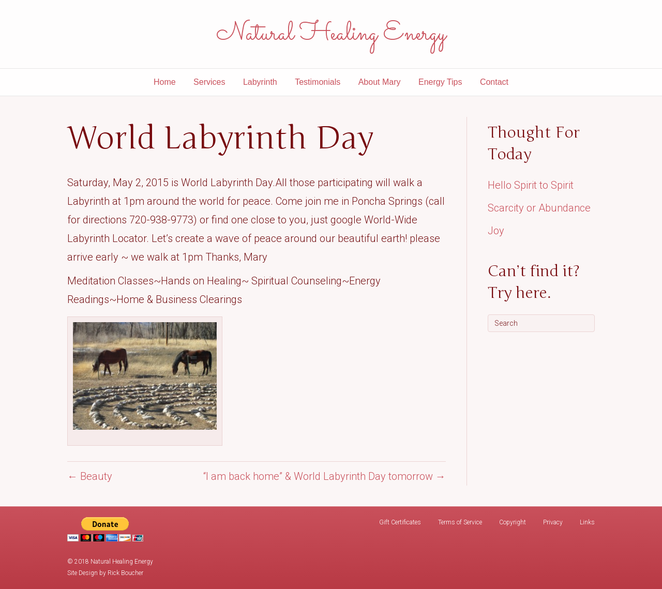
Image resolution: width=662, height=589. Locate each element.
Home (165, 82)
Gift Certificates (400, 522)
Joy (496, 230)
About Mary (379, 82)
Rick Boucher (125, 573)
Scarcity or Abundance (539, 208)
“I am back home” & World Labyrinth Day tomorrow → (324, 476)
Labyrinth (260, 82)
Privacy (553, 522)
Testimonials (317, 82)
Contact (494, 82)
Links (587, 522)
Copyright (512, 522)
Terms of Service (460, 522)
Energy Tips (440, 82)
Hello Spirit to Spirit (531, 185)
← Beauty (89, 476)
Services (209, 82)
